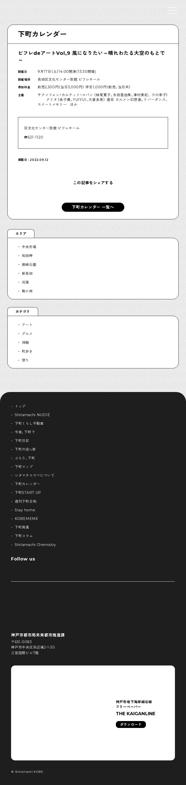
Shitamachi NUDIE (32, 415)
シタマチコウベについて (35, 475)
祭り (25, 360)
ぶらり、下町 (25, 458)
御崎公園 (29, 264)
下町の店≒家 (25, 449)
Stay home (25, 510)
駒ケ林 (27, 291)
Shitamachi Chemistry (35, 545)
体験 (25, 342)
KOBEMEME (26, 518)
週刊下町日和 (25, 501)
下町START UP (28, 492)
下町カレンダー (42, 34)
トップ (20, 406)
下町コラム (24, 536)
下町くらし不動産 (29, 423)
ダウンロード (131, 724)
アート (27, 325)
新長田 (27, 273)
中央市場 (29, 247)
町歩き (27, 351)
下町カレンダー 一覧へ (93, 207)
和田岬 (27, 256)
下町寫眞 (22, 527)
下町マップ (24, 467)
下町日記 (22, 440)
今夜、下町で (25, 432)
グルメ (27, 334)
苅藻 (25, 282)
